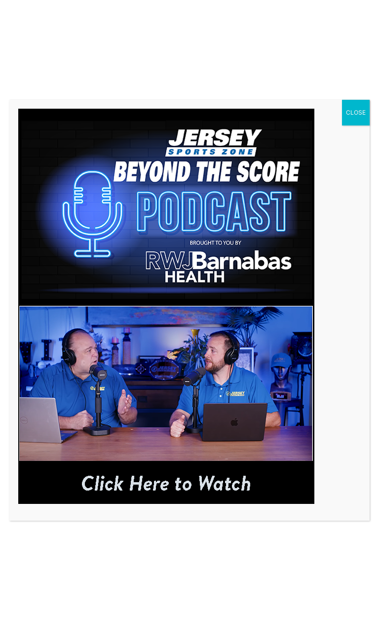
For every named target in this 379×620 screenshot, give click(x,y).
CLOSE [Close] (356, 112)
